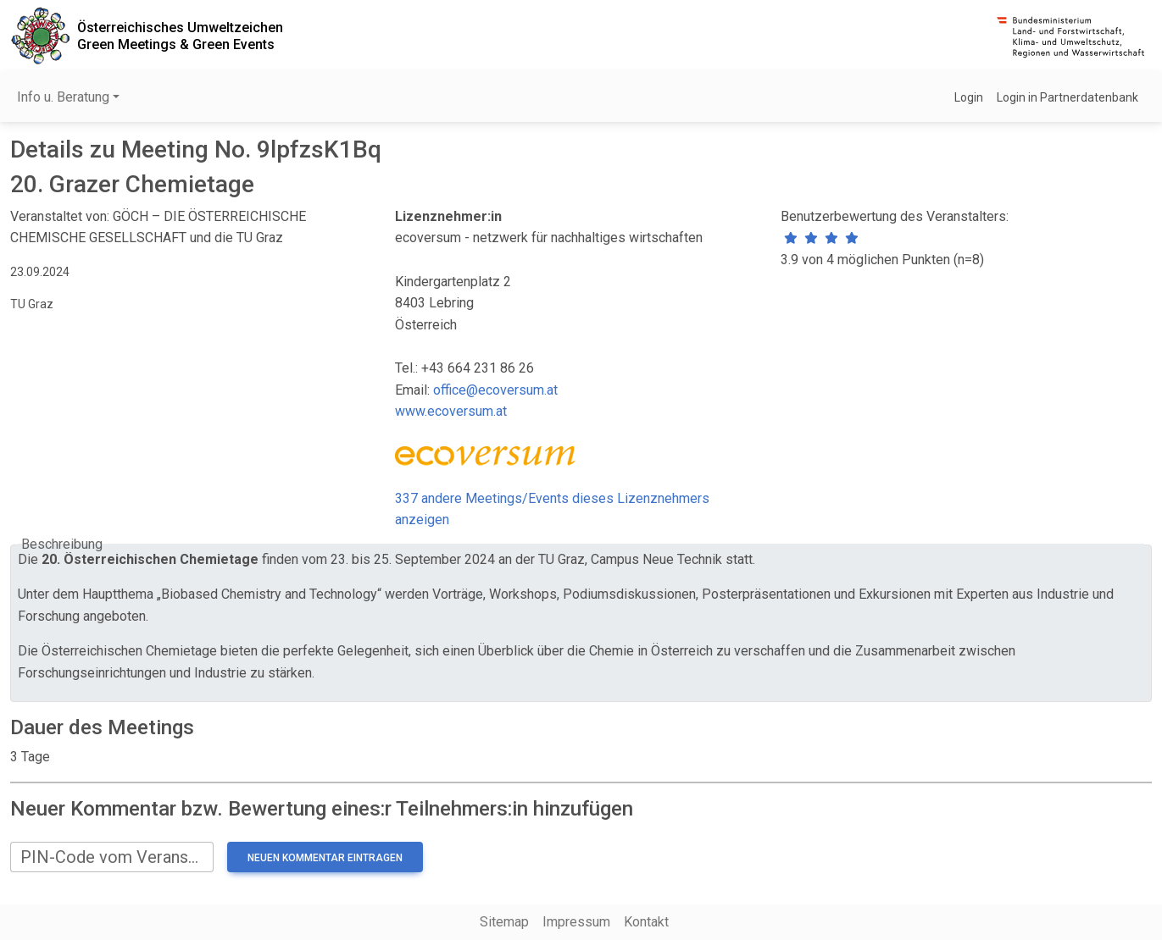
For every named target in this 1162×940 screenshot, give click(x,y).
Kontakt (646, 922)
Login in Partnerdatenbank (1067, 97)
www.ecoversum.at (451, 411)
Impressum (576, 922)
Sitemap (504, 922)
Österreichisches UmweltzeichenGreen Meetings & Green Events (180, 35)
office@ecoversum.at (495, 390)
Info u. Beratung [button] (63, 97)
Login (968, 97)
